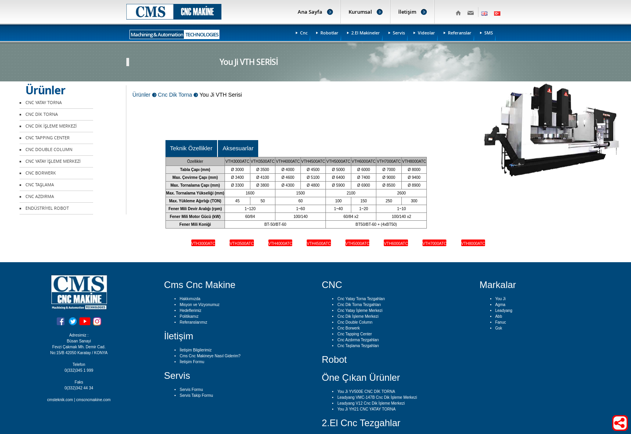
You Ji (500, 299)
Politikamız (189, 316)
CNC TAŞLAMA (39, 184)
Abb (498, 316)
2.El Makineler (365, 33)
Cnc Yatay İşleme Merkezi (359, 310)
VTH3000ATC (203, 243)
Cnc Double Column (354, 322)
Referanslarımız (193, 322)
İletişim (407, 11)
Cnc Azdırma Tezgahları (358, 340)
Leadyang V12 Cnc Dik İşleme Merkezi (370, 403)
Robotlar (329, 33)
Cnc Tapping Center (354, 334)
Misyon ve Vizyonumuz (199, 305)
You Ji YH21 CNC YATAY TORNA (366, 409)
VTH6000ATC (396, 243)
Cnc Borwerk (348, 328)
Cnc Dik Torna (175, 95)
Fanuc (500, 322)
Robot (334, 359)
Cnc (303, 33)
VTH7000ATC (434, 243)
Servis (399, 33)
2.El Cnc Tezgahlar (361, 423)
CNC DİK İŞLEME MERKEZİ (51, 126)
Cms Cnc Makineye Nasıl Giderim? (210, 356)
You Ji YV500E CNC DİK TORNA (366, 391)
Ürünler (142, 95)
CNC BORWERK (40, 173)
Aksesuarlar (238, 148)
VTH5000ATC (357, 243)
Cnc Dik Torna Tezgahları (359, 305)
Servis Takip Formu (196, 395)
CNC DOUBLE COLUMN (48, 149)
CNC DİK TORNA (41, 114)
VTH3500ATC (242, 243)
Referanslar (459, 33)
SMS (488, 33)
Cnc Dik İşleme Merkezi (357, 316)
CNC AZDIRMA (39, 196)
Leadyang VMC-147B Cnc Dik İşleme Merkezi (377, 397)
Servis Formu (191, 389)
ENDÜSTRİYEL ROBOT (47, 208)
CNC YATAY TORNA (43, 102)
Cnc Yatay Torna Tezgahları (361, 299)
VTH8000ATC (473, 243)
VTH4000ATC (280, 243)
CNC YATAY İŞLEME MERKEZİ (53, 161)
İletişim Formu (192, 362)
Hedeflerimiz (190, 310)
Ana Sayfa (310, 11)
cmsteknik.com (60, 400)
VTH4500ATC (319, 243)
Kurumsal (360, 11)
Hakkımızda (190, 299)
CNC (332, 284)
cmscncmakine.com (93, 400)
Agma (500, 305)
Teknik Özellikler (191, 148)
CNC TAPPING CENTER (47, 137)
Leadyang (503, 310)
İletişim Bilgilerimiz (196, 350)
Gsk (498, 328)
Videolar (426, 33)
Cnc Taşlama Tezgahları (358, 346)
